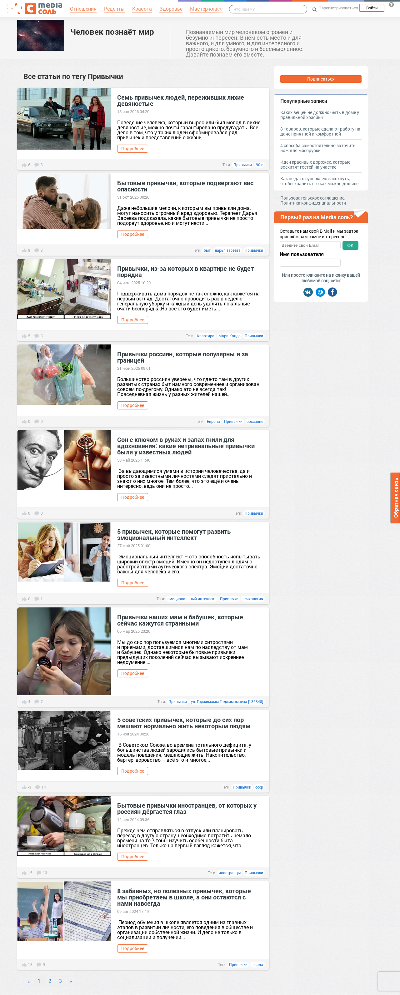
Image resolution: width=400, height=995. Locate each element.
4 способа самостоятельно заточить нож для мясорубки (318, 147)
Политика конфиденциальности (313, 203)
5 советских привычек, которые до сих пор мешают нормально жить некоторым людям (183, 722)
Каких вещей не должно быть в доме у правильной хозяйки (319, 114)
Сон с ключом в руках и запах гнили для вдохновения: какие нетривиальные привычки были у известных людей (186, 445)
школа (257, 964)
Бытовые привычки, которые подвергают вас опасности (185, 186)
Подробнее (132, 148)
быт (207, 250)
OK (350, 245)
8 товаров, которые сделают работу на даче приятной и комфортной (320, 131)
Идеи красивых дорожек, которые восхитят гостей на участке (315, 164)
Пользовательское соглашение (312, 198)
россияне (255, 421)
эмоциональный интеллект (192, 598)
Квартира (205, 335)
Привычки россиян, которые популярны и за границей (182, 357)
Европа (213, 421)
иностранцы (230, 872)
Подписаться (321, 79)
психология (252, 598)
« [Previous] (29, 981)
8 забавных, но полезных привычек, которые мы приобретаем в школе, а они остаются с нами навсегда (184, 897)
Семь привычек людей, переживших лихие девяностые (180, 100)
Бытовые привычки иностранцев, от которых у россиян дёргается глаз (187, 808)
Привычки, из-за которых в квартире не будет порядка (185, 271)
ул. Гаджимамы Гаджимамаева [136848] (227, 701)
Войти (372, 8)
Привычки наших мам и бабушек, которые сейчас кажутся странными (180, 620)
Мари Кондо (229, 335)
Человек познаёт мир (112, 31)
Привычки (242, 164)
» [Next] (71, 981)
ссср (259, 787)
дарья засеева (228, 250)
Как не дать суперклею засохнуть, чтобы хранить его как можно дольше (319, 181)
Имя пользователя (302, 254)
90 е (259, 164)
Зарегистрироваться (338, 8)
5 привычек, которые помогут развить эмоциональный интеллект (174, 534)
